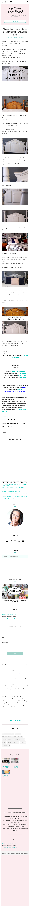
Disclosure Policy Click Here (21, 745)
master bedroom (8, 426)
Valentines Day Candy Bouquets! (11, 491)
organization (6, 787)
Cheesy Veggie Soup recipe (6, 827)
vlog (23, 790)
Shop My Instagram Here (9, 665)
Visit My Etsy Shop (15, 771)
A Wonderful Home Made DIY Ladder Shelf (6, 816)
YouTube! (20, 389)
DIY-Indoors (11, 423)
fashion (23, 793)
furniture (6, 425)
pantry (16, 793)
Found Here (22, 373)
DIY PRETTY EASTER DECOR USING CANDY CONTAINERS (15, 652)
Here (13, 371)
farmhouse (21, 423)
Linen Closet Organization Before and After (15, 816)
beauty (10, 793)
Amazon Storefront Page (9, 669)
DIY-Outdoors (6, 790)
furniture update (16, 425)
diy (3, 784)
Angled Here (21, 371)
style (4, 793)
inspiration (6, 796)
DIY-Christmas (17, 787)
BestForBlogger (24, 904)
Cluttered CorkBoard (15, 10)
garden (17, 784)
